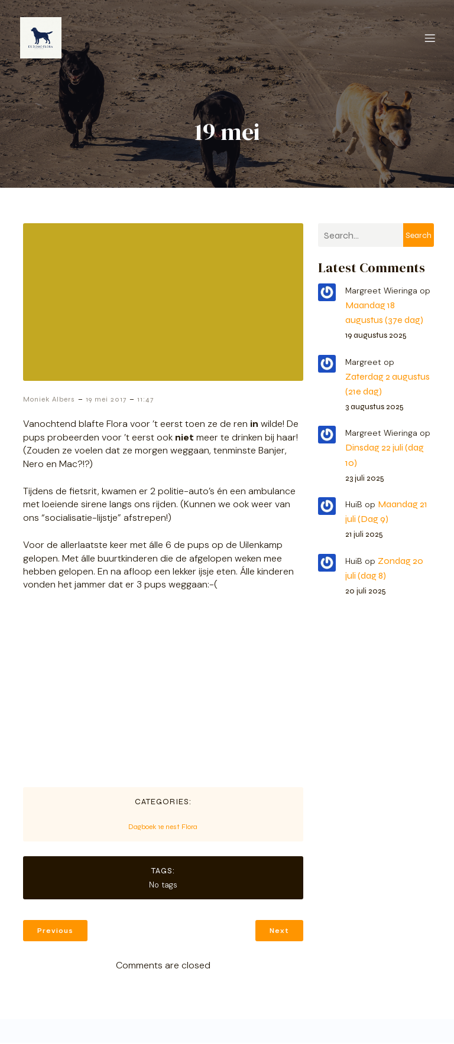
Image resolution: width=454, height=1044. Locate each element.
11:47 (145, 400)
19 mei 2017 (106, 400)
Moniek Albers (49, 400)
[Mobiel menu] (430, 38)
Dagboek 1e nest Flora (162, 828)
